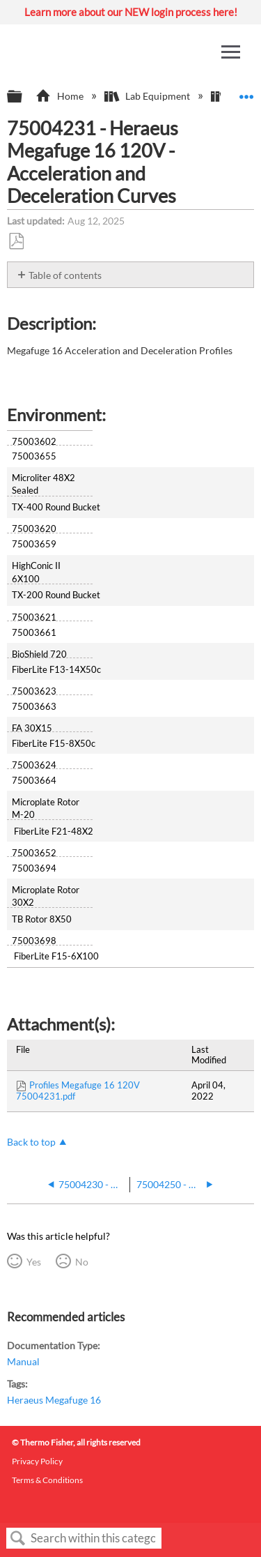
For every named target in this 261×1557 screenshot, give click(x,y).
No (81, 1262)
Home (60, 96)
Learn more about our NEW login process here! (130, 12)
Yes (33, 1262)
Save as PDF (16, 241)
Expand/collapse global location (246, 92)
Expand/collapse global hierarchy (23, 97)
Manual (23, 1361)
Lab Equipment (148, 96)
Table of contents (65, 275)
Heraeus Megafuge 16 (54, 1400)
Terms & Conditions (47, 1480)
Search (18, 1538)
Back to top (31, 1142)
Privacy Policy (37, 1461)
